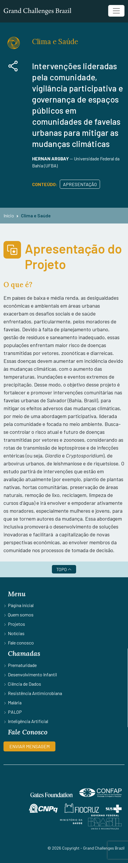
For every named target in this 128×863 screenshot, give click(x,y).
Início (8, 215)
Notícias (16, 633)
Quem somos (21, 614)
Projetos (16, 624)
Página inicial (21, 605)
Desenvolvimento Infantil (32, 674)
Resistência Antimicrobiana (35, 693)
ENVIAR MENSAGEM (29, 746)
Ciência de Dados (24, 684)
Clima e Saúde (36, 215)
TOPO (64, 569)
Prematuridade (22, 665)
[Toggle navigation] (116, 11)
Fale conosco (21, 642)
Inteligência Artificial (28, 721)
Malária (15, 702)
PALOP (15, 712)
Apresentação (80, 184)
